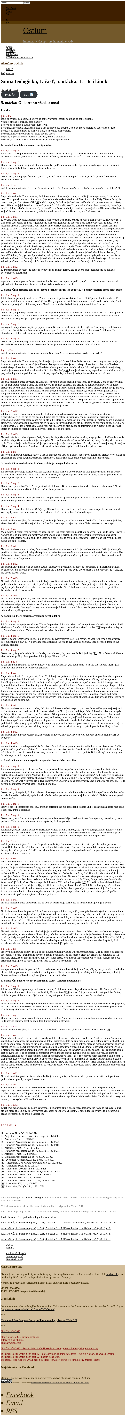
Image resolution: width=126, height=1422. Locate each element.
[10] (26, 641)
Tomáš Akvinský (9, 90)
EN (7, 22)
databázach (112, 1274)
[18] (67, 992)
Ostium (35, 30)
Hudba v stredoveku (11, 1342)
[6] (66, 370)
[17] (75, 960)
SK (7, 19)
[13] (117, 780)
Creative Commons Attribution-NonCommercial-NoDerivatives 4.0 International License (60, 1383)
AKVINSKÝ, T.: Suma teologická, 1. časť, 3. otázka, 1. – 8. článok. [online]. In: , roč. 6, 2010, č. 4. (56, 1233)
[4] (62, 304)
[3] (37, 202)
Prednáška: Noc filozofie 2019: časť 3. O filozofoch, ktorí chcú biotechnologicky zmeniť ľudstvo (51, 1359)
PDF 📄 (28, 94)
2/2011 (9, 1244)
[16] (84, 882)
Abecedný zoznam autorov (19, 57)
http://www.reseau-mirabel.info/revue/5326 (28, 1309)
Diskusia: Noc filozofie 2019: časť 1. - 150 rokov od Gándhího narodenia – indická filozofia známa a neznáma (57, 1353)
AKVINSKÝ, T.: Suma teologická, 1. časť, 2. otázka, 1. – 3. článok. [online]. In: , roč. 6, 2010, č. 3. (56, 1228)
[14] (43, 835)
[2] (118, 187)
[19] (107, 1029)
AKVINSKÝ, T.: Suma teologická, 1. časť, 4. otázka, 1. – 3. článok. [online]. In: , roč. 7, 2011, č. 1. (55, 1239)
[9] (98, 627)
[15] (33, 850)
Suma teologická (14, 1256)
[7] (47, 381)
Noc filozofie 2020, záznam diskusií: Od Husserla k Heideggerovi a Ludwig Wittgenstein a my (49, 1348)
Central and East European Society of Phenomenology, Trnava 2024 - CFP (39, 1320)
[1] (83, 156)
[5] (26, 318)
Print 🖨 (10, 94)
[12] (117, 664)
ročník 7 (10, 1247)
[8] (47, 509)
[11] (96, 653)
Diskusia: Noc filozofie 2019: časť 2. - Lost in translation (30, 1356)
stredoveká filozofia (16, 1253)
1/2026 (9, 69)
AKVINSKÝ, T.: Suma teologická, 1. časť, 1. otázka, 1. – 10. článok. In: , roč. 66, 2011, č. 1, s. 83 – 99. (59, 1222)
